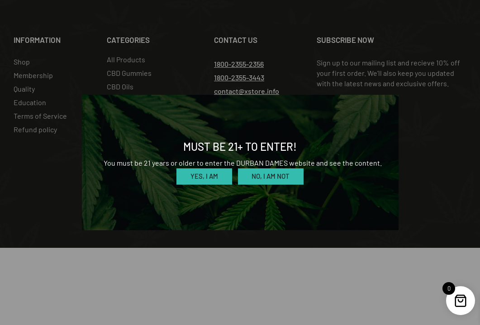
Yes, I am (204, 176)
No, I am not (271, 176)
